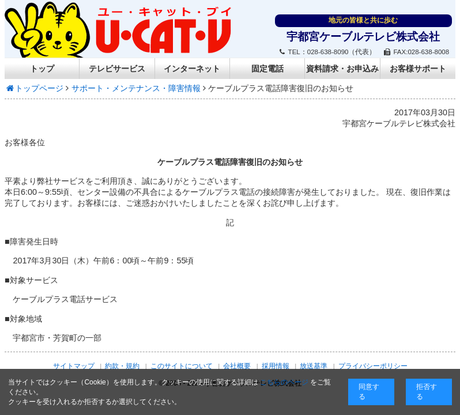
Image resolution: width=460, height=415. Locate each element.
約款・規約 (122, 366)
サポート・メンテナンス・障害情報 (136, 88)
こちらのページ (284, 382)
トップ (42, 68)
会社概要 (237, 366)
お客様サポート (418, 68)
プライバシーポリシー (373, 366)
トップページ (34, 88)
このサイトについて (181, 366)
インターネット (192, 68)
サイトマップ (74, 366)
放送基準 (313, 366)
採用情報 (275, 366)
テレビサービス (117, 68)
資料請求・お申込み (342, 68)
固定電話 (267, 68)
